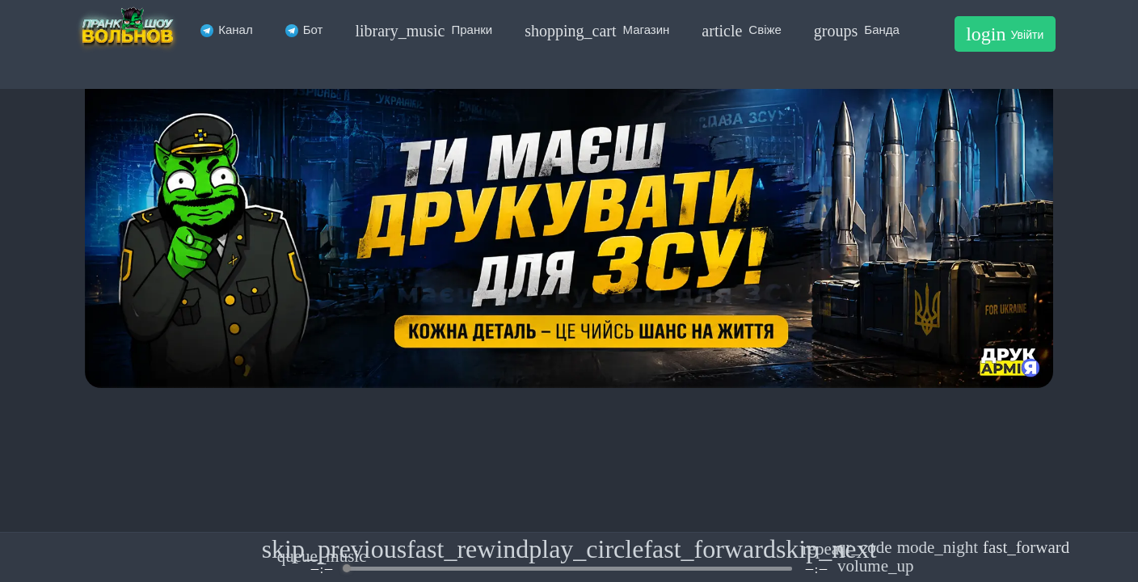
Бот (304, 29)
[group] (569, 557)
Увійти (1004, 33)
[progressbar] (568, 569)
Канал (226, 29)
